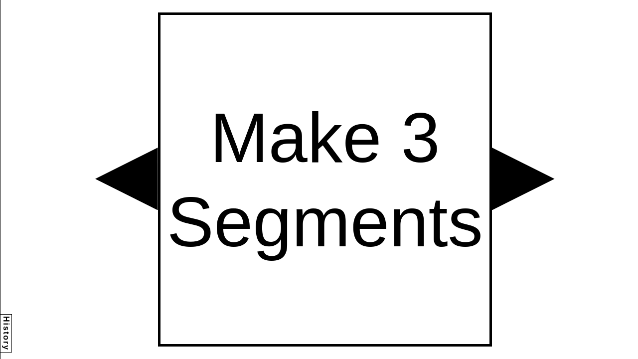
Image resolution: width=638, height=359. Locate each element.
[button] (126, 179)
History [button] (6, 333)
